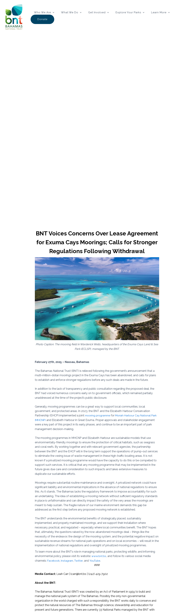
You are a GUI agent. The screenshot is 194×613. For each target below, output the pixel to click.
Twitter (79, 560)
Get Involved (98, 17)
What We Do (73, 17)
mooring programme (98, 415)
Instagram (67, 560)
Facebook (53, 560)
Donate (180, 17)
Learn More (157, 17)
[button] (55, 17)
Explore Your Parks (128, 17)
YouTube (95, 560)
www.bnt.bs (98, 556)
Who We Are (47, 17)
